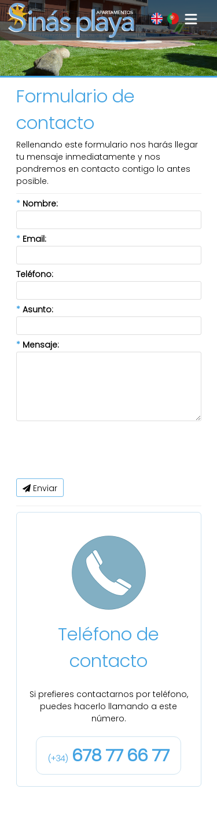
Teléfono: (34, 274)
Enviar (40, 488)
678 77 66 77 (108, 755)
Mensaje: (37, 345)
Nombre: (37, 203)
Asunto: (34, 309)
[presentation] (104, 450)
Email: (31, 239)
